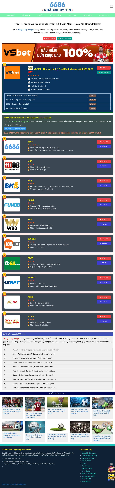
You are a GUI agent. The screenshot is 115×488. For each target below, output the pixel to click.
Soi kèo (40, 15)
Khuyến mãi (86, 466)
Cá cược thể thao (88, 458)
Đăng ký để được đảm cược (15, 129)
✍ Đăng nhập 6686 (64, 38)
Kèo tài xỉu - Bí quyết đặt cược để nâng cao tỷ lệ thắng (101, 413)
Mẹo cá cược (104, 15)
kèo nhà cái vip (87, 468)
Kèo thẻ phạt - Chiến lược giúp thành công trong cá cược (57, 411)
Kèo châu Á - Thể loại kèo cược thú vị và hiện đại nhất (34, 437)
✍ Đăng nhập (104, 72)
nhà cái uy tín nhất (88, 476)
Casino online (86, 461)
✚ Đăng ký (103, 68)
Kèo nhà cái (55, 15)
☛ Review (103, 146)
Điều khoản (21, 484)
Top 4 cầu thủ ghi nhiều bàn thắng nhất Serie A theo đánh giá (34, 415)
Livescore (72, 15)
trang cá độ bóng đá (26, 30)
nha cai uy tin (86, 471)
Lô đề (84, 463)
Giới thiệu (5, 484)
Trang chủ (10, 15)
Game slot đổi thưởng (89, 455)
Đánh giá (87, 15)
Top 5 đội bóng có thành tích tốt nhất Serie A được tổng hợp (12, 411)
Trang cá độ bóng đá (11, 339)
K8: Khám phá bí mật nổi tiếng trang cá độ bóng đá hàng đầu (102, 438)
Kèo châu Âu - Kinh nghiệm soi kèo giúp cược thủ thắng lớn (12, 435)
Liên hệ (13, 484)
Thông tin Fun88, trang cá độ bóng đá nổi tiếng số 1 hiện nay (57, 437)
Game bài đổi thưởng (89, 453)
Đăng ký (93, 95)
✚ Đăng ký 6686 (49, 38)
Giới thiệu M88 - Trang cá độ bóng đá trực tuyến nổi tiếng (80, 437)
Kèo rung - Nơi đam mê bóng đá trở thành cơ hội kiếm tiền (79, 411)
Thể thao (25, 15)
